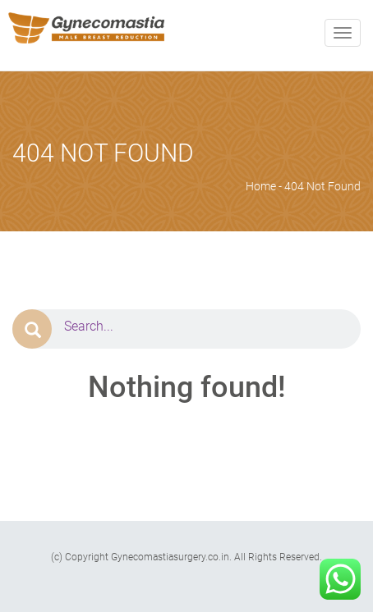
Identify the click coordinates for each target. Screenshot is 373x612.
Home (261, 186)
